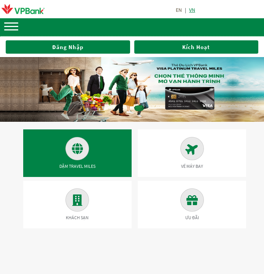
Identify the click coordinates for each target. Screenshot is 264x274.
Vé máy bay (192, 153)
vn (192, 9)
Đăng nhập (68, 47)
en (179, 9)
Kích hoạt (196, 47)
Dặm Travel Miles (77, 153)
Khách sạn (77, 204)
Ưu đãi (192, 204)
